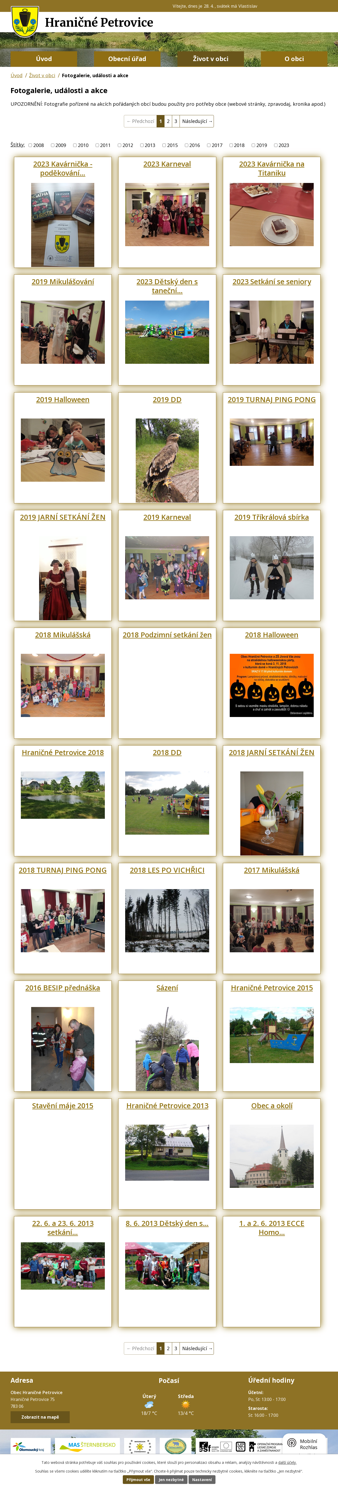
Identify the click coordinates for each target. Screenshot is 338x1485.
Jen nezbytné (171, 1479)
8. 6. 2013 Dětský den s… (167, 1223)
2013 (150, 145)
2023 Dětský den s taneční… (167, 286)
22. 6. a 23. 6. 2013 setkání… (62, 1227)
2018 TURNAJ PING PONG (63, 870)
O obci (294, 58)
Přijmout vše (138, 1479)
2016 (194, 145)
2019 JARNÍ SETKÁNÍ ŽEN (63, 517)
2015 (172, 145)
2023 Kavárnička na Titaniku (271, 168)
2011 (105, 145)
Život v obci (210, 58)
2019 (261, 145)
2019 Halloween (63, 399)
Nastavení (202, 1479)
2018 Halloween (271, 635)
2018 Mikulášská (63, 635)
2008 (38, 145)
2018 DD (167, 752)
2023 (284, 145)
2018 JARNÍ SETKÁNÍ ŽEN (271, 752)
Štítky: (18, 144)
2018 (239, 145)
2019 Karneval (167, 517)
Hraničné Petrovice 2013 (167, 1105)
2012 (128, 145)
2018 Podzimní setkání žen (167, 635)
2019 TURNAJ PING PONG (272, 399)
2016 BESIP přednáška (62, 987)
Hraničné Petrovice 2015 (272, 987)
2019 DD (167, 399)
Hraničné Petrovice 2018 (63, 752)
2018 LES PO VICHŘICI (167, 870)
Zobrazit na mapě (40, 1417)
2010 (83, 145)
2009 (60, 145)
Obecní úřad (127, 58)
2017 (217, 145)
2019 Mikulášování (63, 281)
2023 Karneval (167, 164)
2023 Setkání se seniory (272, 281)
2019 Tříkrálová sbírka (271, 517)
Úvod (44, 58)
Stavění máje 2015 (62, 1105)
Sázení (167, 987)
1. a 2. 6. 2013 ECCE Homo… (271, 1227)
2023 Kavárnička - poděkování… (62, 168)
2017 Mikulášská (271, 870)
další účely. (287, 1462)
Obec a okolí (272, 1105)
